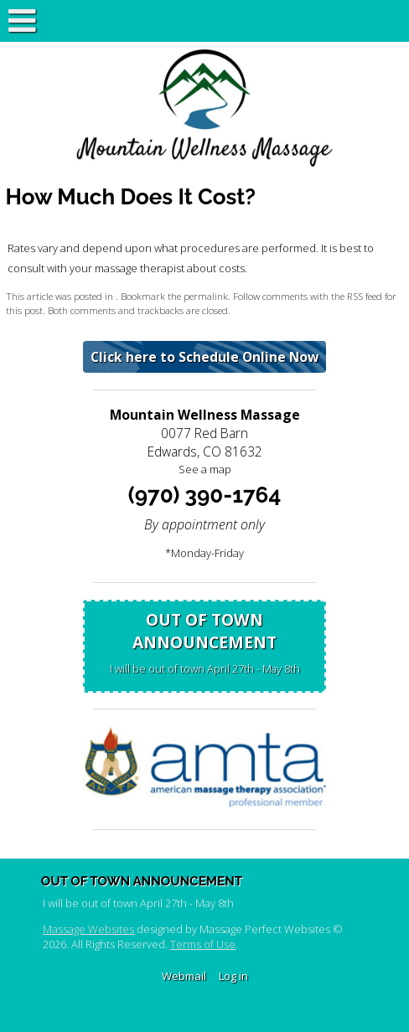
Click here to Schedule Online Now (204, 357)
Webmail (184, 975)
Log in (233, 975)
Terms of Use (203, 944)
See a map (205, 469)
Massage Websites (88, 929)
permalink (206, 295)
